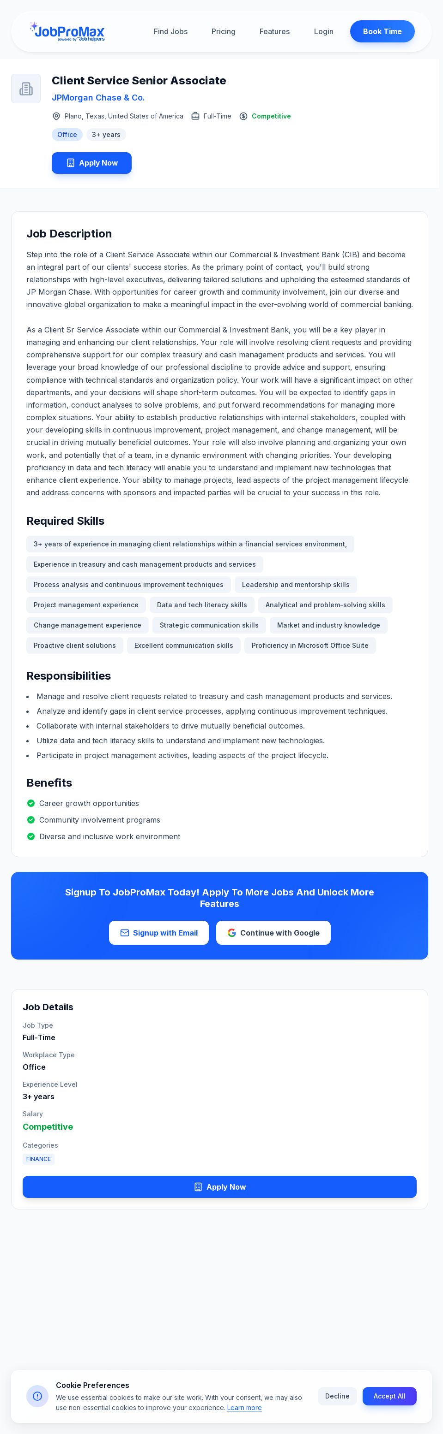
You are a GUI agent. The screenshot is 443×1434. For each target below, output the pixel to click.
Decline (337, 1397)
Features (275, 31)
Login (322, 31)
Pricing (224, 31)
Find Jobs (171, 31)
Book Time (380, 31)
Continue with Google (273, 933)
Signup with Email (159, 933)
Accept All (390, 1397)
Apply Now (93, 163)
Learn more (244, 1409)
